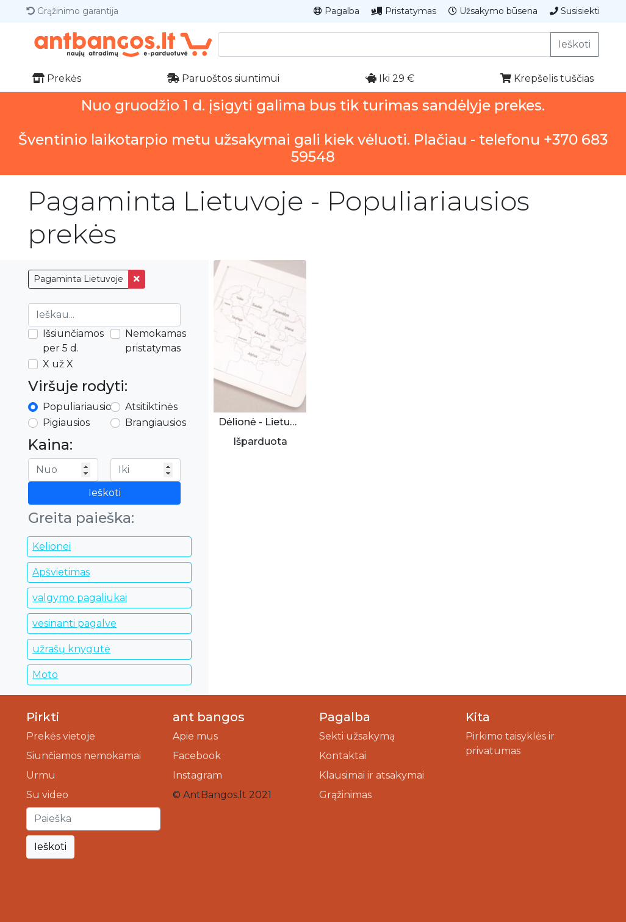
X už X (58, 364)
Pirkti (42, 717)
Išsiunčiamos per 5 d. (73, 341)
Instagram (197, 775)
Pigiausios (66, 422)
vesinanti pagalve (74, 623)
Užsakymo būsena (493, 10)
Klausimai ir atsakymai (371, 775)
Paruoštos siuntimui (223, 78)
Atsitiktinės (151, 406)
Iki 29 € (389, 78)
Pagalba (336, 10)
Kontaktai (342, 756)
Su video (47, 795)
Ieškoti (574, 44)
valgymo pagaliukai (79, 597)
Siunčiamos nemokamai (83, 756)
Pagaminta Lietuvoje (78, 278)
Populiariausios (79, 406)
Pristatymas (404, 10)
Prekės (56, 78)
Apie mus (195, 736)
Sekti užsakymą (357, 736)
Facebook (197, 756)
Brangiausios (155, 422)
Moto (45, 674)
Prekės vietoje (60, 736)
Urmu (41, 775)
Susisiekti (575, 10)
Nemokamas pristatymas (155, 341)
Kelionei (51, 546)
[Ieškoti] (93, 818)
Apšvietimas (61, 572)
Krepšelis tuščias (547, 78)
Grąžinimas (345, 795)
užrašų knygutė (71, 649)
